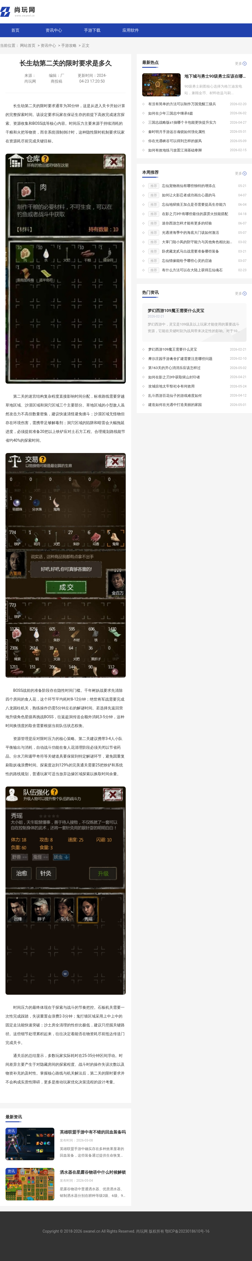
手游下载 (92, 30)
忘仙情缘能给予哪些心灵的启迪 (187, 261)
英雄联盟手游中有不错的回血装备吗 (93, 1132)
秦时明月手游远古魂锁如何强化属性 (176, 132)
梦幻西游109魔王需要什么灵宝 (176, 311)
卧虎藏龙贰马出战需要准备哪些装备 (190, 251)
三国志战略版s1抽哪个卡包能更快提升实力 (182, 122)
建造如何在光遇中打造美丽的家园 (175, 405)
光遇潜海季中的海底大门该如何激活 (190, 232)
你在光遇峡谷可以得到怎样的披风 (175, 141)
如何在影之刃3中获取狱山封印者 (174, 377)
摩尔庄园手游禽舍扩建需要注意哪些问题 (180, 359)
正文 (85, 45)
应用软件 (130, 30)
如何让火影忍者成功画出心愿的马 (188, 195)
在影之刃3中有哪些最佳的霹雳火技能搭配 (195, 214)
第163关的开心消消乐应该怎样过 (174, 368)
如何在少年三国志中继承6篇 (170, 113)
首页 (15, 30)
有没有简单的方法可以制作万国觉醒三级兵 (182, 104)
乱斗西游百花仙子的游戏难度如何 (175, 396)
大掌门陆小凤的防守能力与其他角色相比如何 (197, 242)
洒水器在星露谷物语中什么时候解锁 (93, 1172)
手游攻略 (69, 45)
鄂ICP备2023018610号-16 (187, 1231)
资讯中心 (54, 30)
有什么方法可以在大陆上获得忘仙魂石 (192, 270)
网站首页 (27, 45)
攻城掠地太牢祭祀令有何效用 (171, 386)
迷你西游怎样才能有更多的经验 (187, 223)
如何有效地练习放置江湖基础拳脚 (175, 150)
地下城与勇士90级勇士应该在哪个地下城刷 (215, 76)
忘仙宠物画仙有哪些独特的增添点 (188, 186)
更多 (238, 63)
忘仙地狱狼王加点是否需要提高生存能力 (194, 204)
